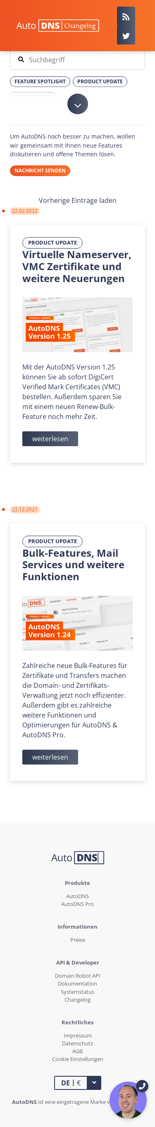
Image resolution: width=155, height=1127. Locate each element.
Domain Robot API (77, 975)
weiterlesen (50, 438)
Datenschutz (77, 1043)
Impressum (78, 1035)
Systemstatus (77, 991)
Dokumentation (77, 983)
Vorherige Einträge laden (78, 200)
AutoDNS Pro (77, 904)
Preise (77, 939)
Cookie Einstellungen (77, 1059)
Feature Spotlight (40, 81)
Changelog (77, 999)
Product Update (52, 242)
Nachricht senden (40, 170)
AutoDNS (77, 896)
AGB (77, 1051)
